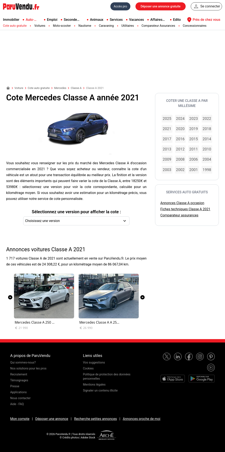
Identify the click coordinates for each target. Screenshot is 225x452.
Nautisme (84, 25)
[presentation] (10, 297)
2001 (193, 169)
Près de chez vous (203, 19)
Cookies (88, 368)
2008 (180, 159)
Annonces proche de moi (141, 419)
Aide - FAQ (17, 404)
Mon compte (19, 419)
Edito (177, 20)
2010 (207, 149)
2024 (180, 118)
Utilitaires (127, 25)
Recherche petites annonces (95, 419)
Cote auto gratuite (15, 25)
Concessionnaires (194, 25)
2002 (180, 169)
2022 (207, 118)
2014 (207, 139)
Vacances (136, 20)
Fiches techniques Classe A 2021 (185, 209)
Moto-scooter (62, 25)
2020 (180, 128)
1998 (207, 169)
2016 (180, 139)
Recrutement (18, 374)
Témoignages (19, 380)
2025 (167, 118)
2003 (167, 169)
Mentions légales (94, 384)
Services (116, 20)
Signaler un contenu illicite (100, 390)
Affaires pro (156, 20)
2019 (193, 128)
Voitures (39, 25)
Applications (18, 392)
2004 (207, 159)
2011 (193, 149)
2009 (167, 159)
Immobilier (11, 20)
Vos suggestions (94, 362)
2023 (193, 118)
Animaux (96, 20)
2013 (167, 149)
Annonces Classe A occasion (182, 203)
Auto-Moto (30, 20)
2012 (180, 149)
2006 (193, 159)
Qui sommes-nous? (23, 362)
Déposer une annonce (51, 419)
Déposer (161, 6)
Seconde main (70, 20)
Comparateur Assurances (158, 25)
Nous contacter (20, 398)
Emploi (52, 20)
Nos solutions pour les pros (28, 368)
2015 (193, 139)
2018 (207, 128)
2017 (167, 139)
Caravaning (106, 25)
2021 (167, 128)
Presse (14, 386)
